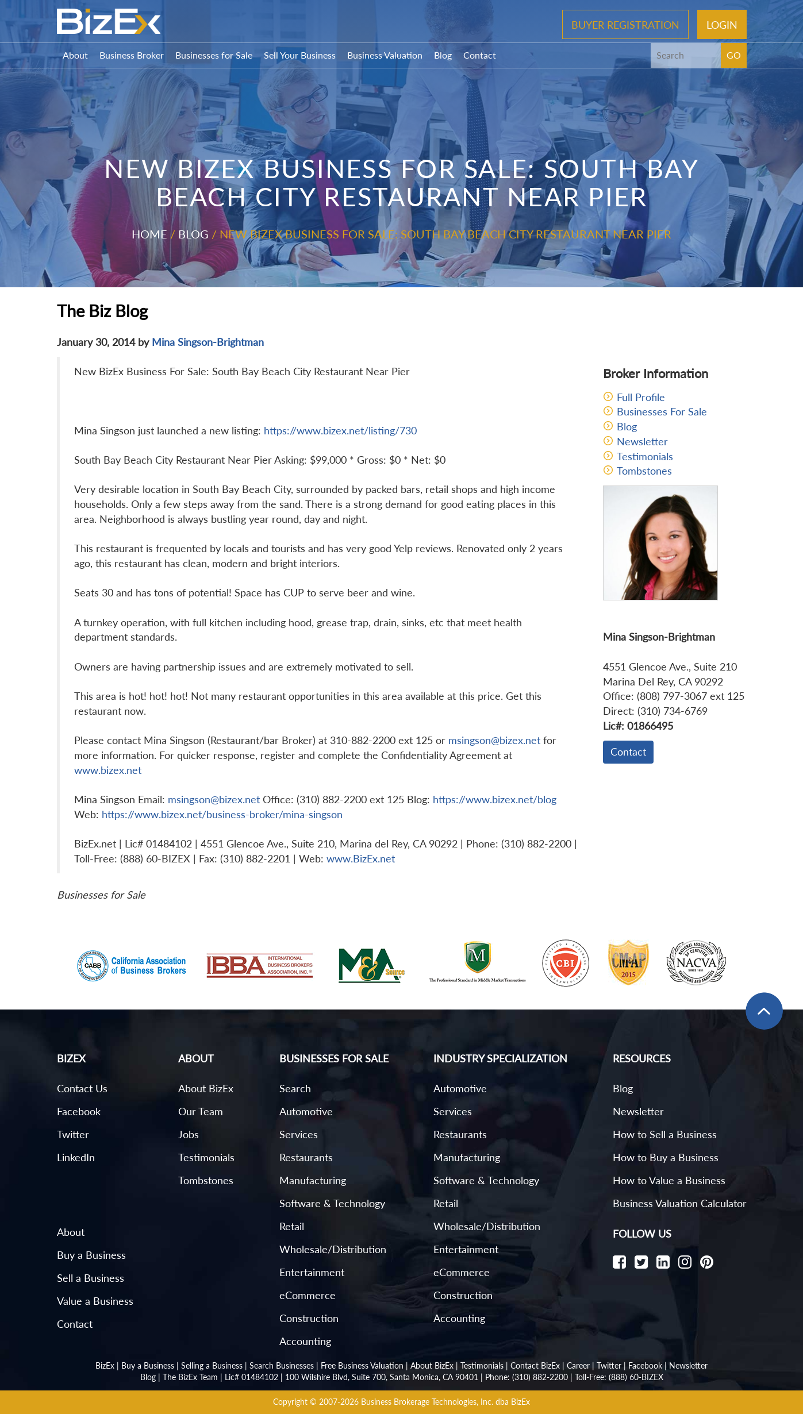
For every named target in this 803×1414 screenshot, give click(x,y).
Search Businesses (281, 1365)
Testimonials (645, 456)
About (75, 54)
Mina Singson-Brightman (208, 342)
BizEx (104, 1365)
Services (298, 1134)
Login (721, 24)
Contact (479, 54)
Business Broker (131, 54)
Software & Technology (332, 1203)
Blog (443, 54)
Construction (309, 1318)
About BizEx (205, 1088)
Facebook (79, 1111)
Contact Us (82, 1088)
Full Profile (641, 397)
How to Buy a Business (666, 1157)
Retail (291, 1226)
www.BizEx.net (360, 858)
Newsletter (642, 441)
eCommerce (307, 1295)
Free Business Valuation (362, 1365)
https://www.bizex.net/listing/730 (340, 430)
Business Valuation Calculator (680, 1203)
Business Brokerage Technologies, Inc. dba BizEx (445, 1402)
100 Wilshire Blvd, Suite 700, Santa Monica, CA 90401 (381, 1377)
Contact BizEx (535, 1365)
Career (578, 1365)
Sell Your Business (300, 54)
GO (734, 54)
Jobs (188, 1134)
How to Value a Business (669, 1180)
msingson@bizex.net (494, 740)
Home (149, 234)
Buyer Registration (625, 24)
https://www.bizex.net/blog (494, 799)
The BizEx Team (190, 1377)
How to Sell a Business (665, 1134)
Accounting (305, 1341)
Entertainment (311, 1272)
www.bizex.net (107, 770)
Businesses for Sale (213, 54)
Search (295, 1088)
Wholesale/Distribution (332, 1249)
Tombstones (644, 470)
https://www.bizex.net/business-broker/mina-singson (222, 814)
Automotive (306, 1111)
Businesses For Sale (662, 411)
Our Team (200, 1111)
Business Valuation (384, 54)
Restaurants (306, 1157)
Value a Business (95, 1300)
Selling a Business (212, 1365)
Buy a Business (91, 1255)
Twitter (73, 1134)
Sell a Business (90, 1278)
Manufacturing (312, 1180)
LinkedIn (76, 1157)
